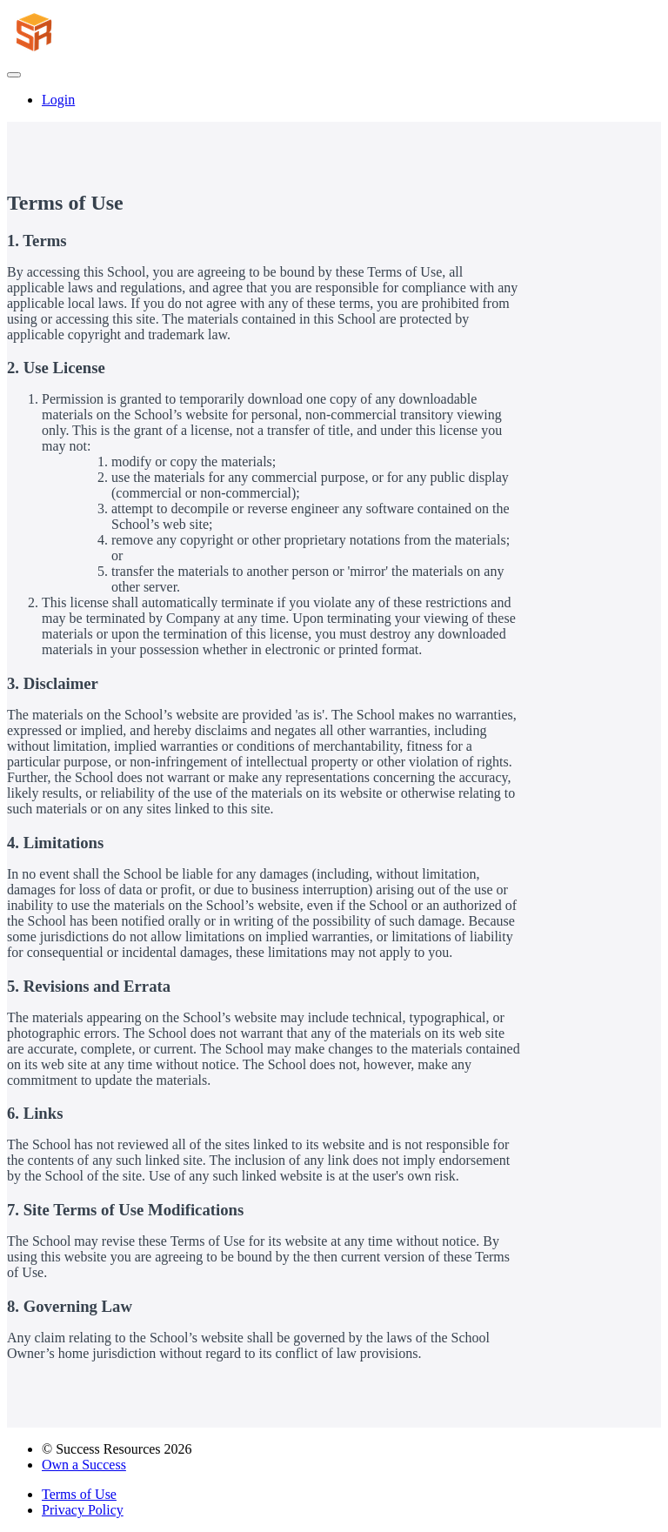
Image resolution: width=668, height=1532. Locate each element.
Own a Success (84, 1464)
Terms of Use (79, 1494)
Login (58, 99)
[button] (14, 74)
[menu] (334, 100)
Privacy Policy (83, 1509)
